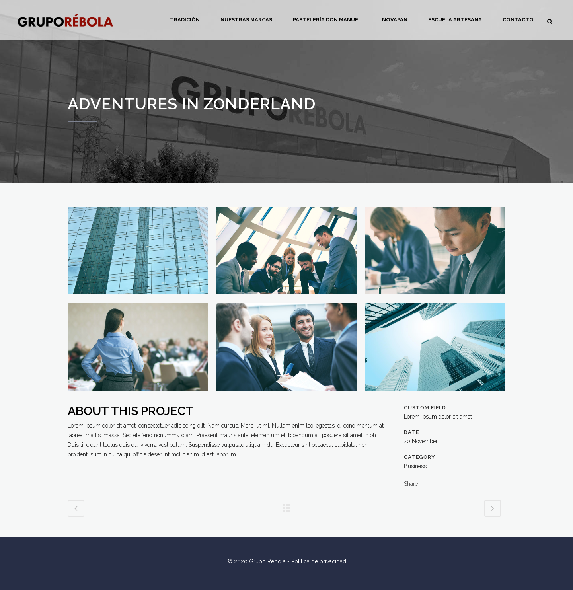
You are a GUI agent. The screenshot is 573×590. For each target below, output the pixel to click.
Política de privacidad (318, 561)
